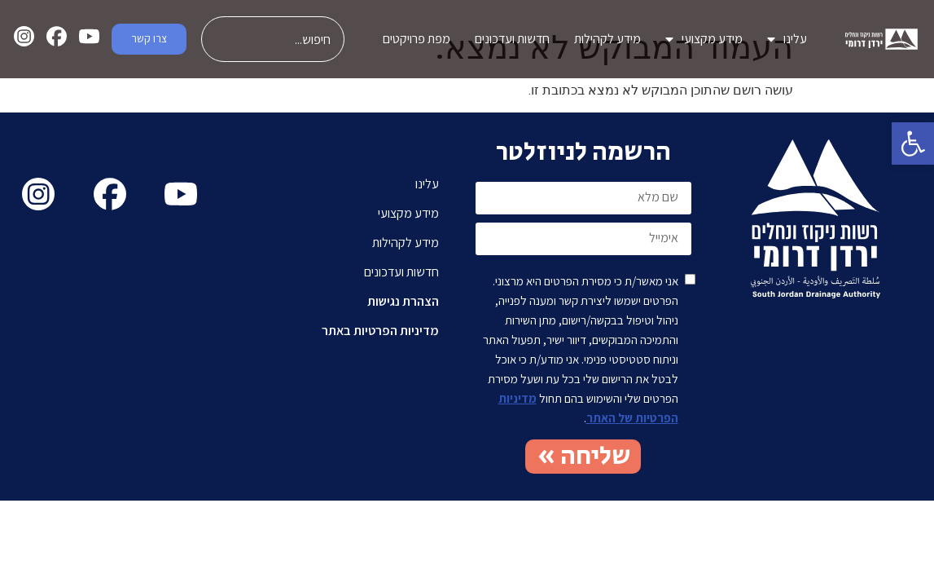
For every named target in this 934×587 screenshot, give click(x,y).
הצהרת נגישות (403, 301)
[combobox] (272, 39)
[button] (913, 143)
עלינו (787, 39)
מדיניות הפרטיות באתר (380, 330)
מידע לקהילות (607, 38)
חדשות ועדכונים (512, 38)
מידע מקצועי (704, 39)
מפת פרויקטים (416, 38)
